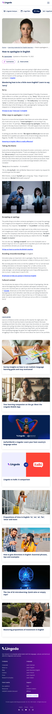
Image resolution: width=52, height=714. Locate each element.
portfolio (46, 332)
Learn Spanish (30, 675)
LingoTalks (25, 11)
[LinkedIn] (19, 709)
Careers (4, 672)
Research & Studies (7, 677)
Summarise (9, 62)
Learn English (30, 667)
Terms (31, 707)
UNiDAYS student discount (9, 691)
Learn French (30, 672)
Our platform (6, 686)
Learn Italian (30, 677)
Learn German (30, 665)
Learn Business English (33, 670)
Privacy (26, 707)
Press (3, 675)
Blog (36, 11)
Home (4, 47)
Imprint (20, 707)
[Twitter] (22, 709)
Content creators (31, 688)
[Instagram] (32, 709)
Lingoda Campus (10, 11)
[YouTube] (26, 709)
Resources (5, 688)
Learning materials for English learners (20, 47)
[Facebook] (29, 709)
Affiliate (28, 691)
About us (4, 667)
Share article (22, 62)
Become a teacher (32, 695)
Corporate (5, 665)
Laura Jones (8, 56)
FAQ (27, 686)
